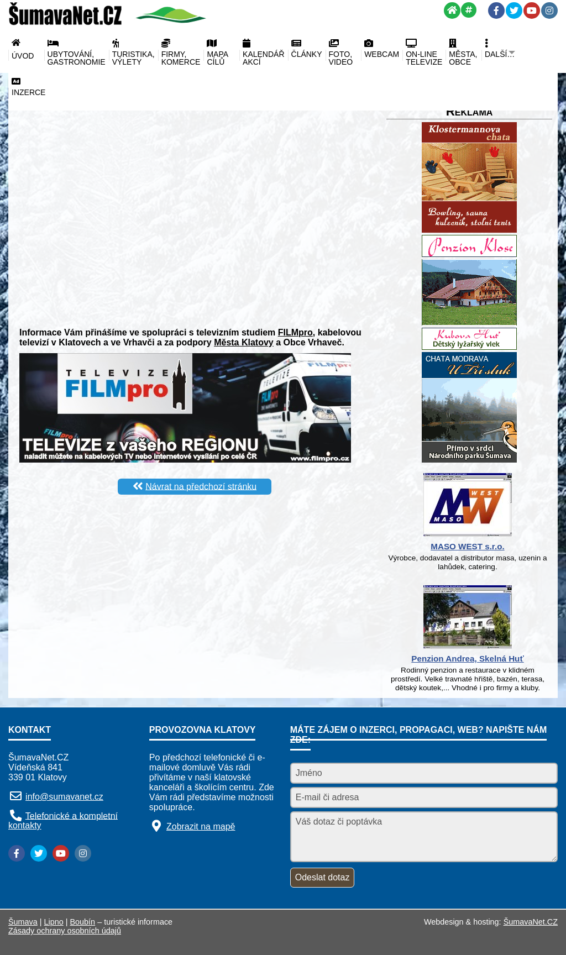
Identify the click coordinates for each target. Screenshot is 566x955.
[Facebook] (496, 10)
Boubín (83, 921)
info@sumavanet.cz (64, 796)
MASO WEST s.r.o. (467, 546)
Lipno (54, 921)
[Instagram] (549, 10)
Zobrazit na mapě (200, 826)
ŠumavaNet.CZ (531, 921)
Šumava (23, 921)
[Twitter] (514, 10)
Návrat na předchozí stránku (200, 486)
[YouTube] (531, 10)
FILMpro (295, 332)
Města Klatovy (244, 342)
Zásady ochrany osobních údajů (64, 930)
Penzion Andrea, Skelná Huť (467, 658)
